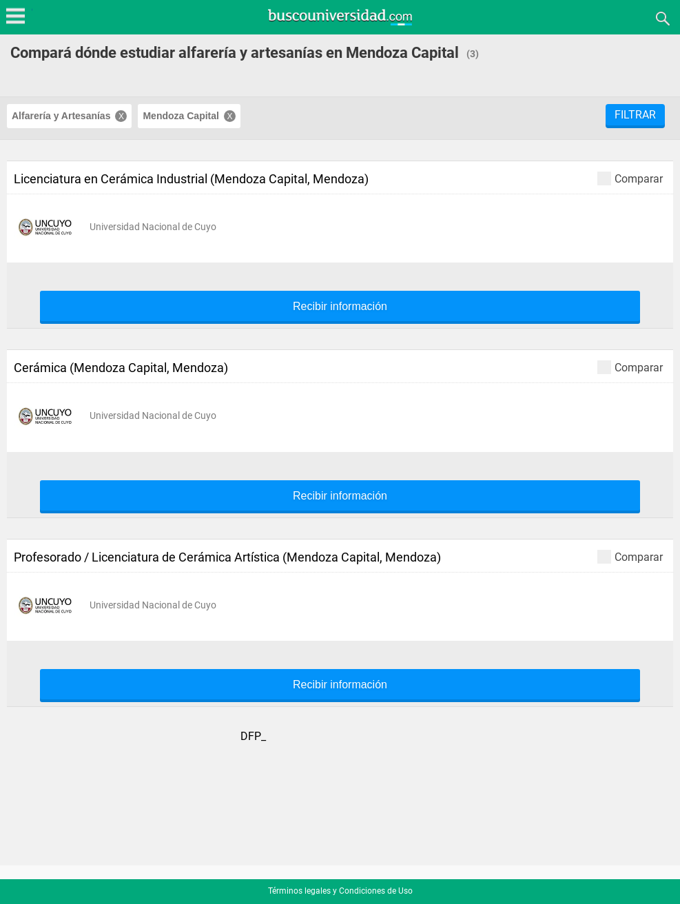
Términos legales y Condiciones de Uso (340, 891)
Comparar (630, 178)
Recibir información (340, 306)
